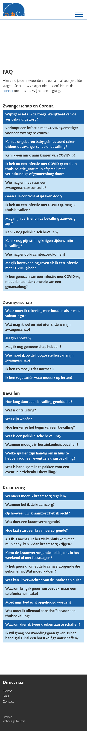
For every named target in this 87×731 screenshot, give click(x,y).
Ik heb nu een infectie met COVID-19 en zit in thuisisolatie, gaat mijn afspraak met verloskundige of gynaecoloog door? (41, 168)
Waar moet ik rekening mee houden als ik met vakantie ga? (42, 313)
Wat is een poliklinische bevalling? (33, 436)
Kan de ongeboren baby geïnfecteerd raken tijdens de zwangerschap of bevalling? (40, 144)
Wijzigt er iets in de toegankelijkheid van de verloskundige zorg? (40, 117)
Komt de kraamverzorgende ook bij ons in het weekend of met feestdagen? (42, 555)
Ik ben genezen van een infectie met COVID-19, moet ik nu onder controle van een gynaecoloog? (42, 281)
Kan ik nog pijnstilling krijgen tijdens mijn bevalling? (39, 243)
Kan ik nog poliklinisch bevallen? (31, 232)
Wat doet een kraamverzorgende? (32, 521)
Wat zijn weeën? (18, 418)
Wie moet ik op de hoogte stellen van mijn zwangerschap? (39, 358)
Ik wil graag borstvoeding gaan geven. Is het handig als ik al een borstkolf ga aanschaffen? (42, 636)
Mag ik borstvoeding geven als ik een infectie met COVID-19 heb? (41, 265)
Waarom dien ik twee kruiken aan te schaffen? (42, 624)
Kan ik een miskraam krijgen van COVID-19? (40, 155)
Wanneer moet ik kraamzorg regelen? (35, 496)
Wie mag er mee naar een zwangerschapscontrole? (25, 185)
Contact (8, 701)
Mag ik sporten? (18, 338)
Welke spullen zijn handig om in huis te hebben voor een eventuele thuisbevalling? (40, 456)
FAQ (6, 696)
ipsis (22, 721)
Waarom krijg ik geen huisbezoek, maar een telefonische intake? (40, 591)
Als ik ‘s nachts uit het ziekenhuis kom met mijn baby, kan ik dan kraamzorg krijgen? (39, 542)
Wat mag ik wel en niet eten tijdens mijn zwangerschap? (38, 327)
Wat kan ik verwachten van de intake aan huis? (43, 580)
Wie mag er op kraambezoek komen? (35, 254)
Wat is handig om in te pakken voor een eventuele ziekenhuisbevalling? (37, 469)
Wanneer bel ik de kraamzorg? (30, 504)
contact (8, 90)
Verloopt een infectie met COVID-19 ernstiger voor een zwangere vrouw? (41, 130)
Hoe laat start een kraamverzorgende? (36, 530)
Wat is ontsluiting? (20, 410)
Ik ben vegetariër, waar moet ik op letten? (38, 377)
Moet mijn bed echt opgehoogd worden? (38, 602)
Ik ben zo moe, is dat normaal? (29, 368)
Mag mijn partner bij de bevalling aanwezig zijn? (40, 221)
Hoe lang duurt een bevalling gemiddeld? (38, 401)
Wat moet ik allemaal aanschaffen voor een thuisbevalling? (40, 613)
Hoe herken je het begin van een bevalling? (40, 427)
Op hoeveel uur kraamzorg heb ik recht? (37, 513)
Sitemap (7, 717)
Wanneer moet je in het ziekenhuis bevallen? (41, 444)
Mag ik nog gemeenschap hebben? (33, 346)
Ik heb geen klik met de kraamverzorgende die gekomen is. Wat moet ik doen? (42, 569)
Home (7, 690)
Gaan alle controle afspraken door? (33, 196)
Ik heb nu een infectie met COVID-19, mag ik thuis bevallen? (40, 207)
